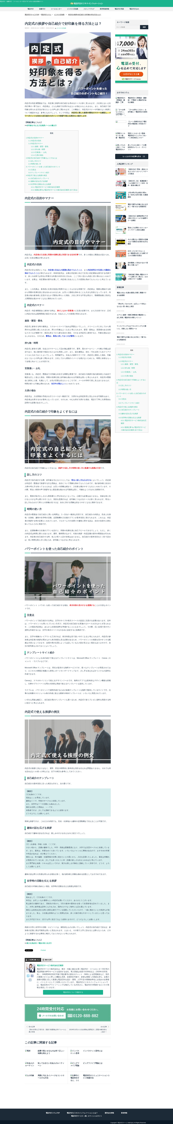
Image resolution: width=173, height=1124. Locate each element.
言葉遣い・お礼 (39, 152)
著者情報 (124, 1112)
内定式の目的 (34, 141)
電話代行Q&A (134, 9)
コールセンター (56, 9)
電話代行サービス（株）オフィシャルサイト (86, 1115)
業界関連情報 (104, 9)
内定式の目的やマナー (35, 138)
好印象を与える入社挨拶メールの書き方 (43, 126)
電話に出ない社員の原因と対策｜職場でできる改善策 (131, 293)
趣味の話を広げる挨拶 (38, 181)
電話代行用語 (119, 9)
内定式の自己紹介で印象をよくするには (41, 158)
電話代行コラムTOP (53, 1112)
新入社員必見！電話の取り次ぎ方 (40, 943)
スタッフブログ (89, 9)
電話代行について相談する (73, 992)
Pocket (43, 950)
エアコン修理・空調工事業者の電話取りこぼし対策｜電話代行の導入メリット (131, 315)
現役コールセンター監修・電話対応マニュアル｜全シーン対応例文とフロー (131, 135)
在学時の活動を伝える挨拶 (39, 184)
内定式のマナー (35, 144)
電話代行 (30, 9)
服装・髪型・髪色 (39, 147)
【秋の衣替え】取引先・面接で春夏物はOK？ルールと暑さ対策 (48, 1029)
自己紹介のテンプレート (38, 178)
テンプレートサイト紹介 (38, 173)
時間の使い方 (34, 164)
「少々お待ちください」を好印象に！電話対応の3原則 (131, 112)
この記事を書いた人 (34, 959)
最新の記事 (49, 959)
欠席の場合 (37, 155)
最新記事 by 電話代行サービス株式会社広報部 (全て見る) (54, 190)
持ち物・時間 (38, 150)
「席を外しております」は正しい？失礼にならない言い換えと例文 (131, 304)
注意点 (32, 170)
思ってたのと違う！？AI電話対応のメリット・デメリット (131, 147)
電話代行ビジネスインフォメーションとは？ (82, 1112)
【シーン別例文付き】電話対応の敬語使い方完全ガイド (131, 124)
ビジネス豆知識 (72, 9)
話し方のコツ (34, 161)
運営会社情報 (109, 1112)
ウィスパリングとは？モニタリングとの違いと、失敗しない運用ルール (131, 326)
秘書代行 (42, 9)
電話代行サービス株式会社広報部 (45, 187)
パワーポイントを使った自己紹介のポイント (43, 167)
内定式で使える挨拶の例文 (36, 175)
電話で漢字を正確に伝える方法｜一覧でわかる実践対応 (131, 337)
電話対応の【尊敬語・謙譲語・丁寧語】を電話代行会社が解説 (131, 100)
